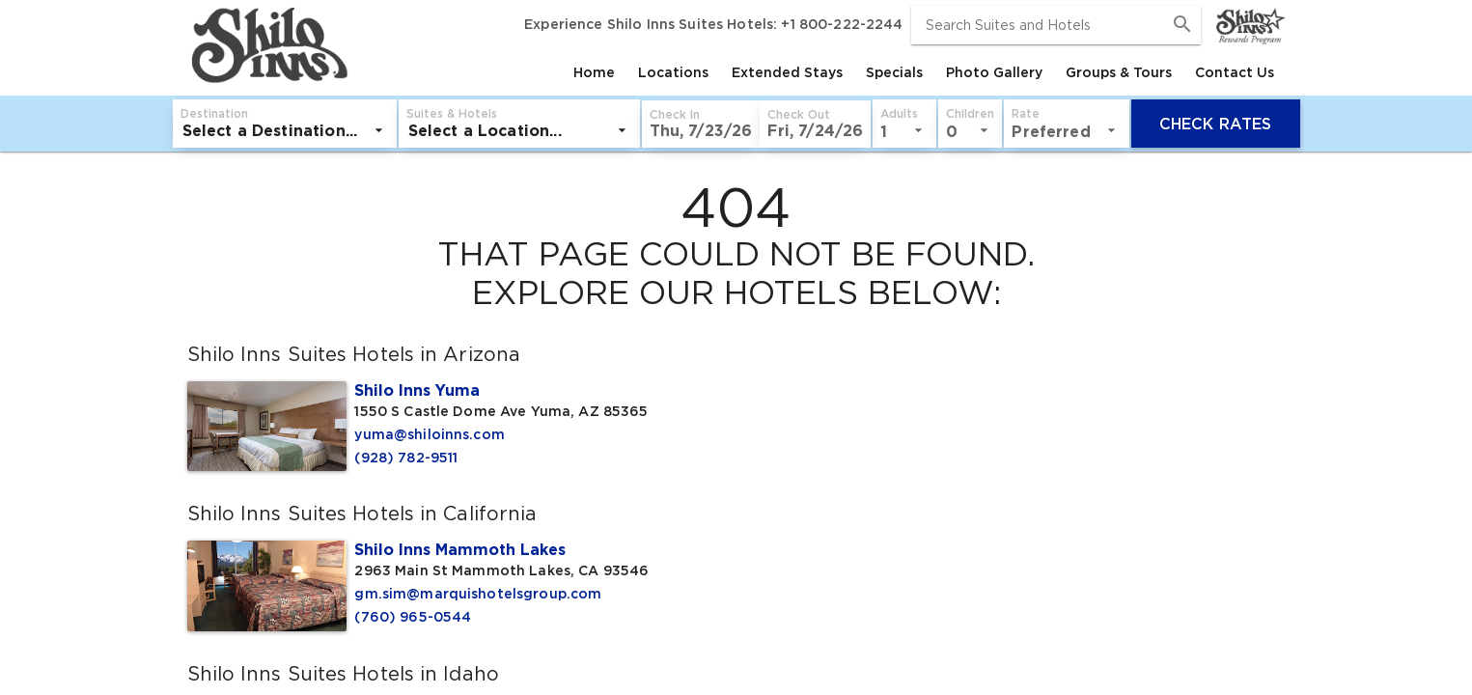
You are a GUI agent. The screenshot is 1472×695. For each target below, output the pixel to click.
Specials (894, 72)
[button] (701, 124)
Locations (673, 72)
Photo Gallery (994, 72)
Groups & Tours (1119, 72)
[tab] (594, 72)
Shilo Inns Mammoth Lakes (460, 549)
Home (594, 72)
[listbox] (285, 130)
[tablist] (819, 72)
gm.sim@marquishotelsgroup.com (477, 593)
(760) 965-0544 (412, 617)
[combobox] (1056, 25)
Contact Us (1234, 72)
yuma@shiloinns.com (429, 434)
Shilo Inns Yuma (417, 390)
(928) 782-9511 (406, 457)
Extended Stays (787, 72)
